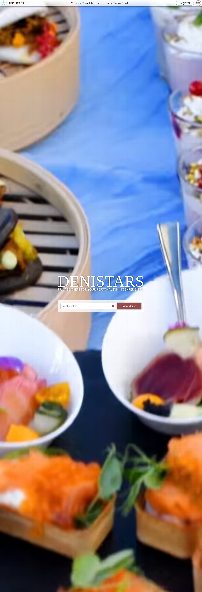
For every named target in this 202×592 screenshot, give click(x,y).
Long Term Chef (116, 3)
